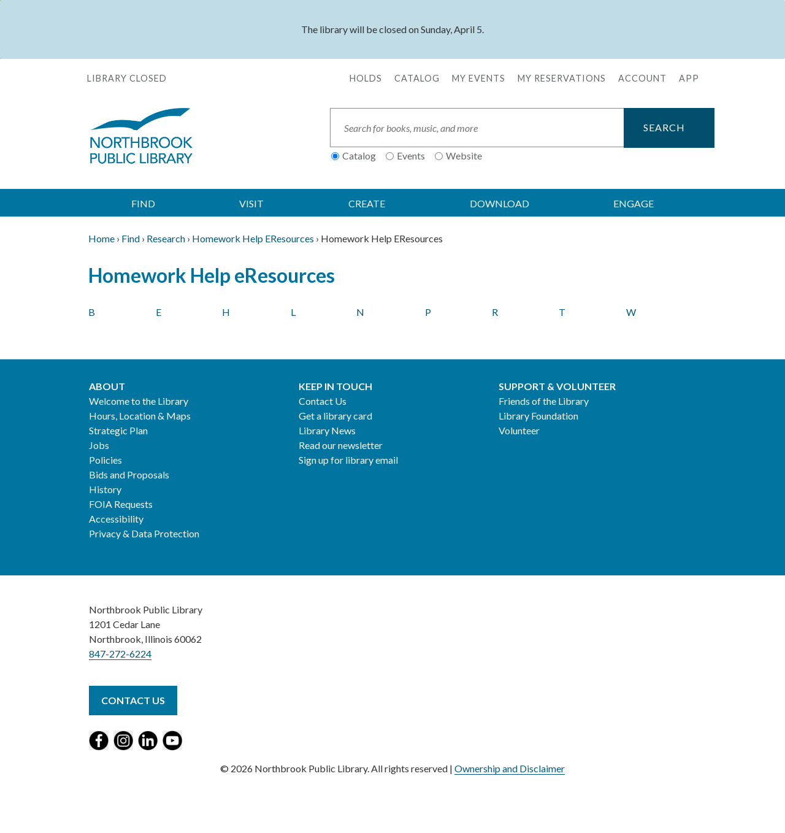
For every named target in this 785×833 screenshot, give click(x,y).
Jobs (99, 445)
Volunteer (519, 430)
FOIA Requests (121, 504)
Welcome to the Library (138, 401)
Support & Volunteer (557, 386)
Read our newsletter (341, 445)
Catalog (417, 78)
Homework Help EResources (253, 238)
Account (642, 78)
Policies (105, 460)
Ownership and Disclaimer (509, 768)
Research (166, 238)
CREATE (366, 203)
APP (689, 78)
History (105, 489)
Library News (327, 430)
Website (464, 155)
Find (130, 238)
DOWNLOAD (499, 203)
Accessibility (116, 518)
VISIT (251, 203)
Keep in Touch (335, 386)
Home (101, 238)
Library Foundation (538, 415)
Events (411, 155)
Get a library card (335, 415)
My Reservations (562, 78)
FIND (143, 203)
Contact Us (323, 401)
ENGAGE (633, 203)
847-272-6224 (120, 653)
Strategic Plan (118, 430)
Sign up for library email (348, 460)
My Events (478, 78)
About (107, 386)
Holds (366, 78)
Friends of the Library (544, 401)
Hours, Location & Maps (140, 415)
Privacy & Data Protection (144, 533)
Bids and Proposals (129, 474)
